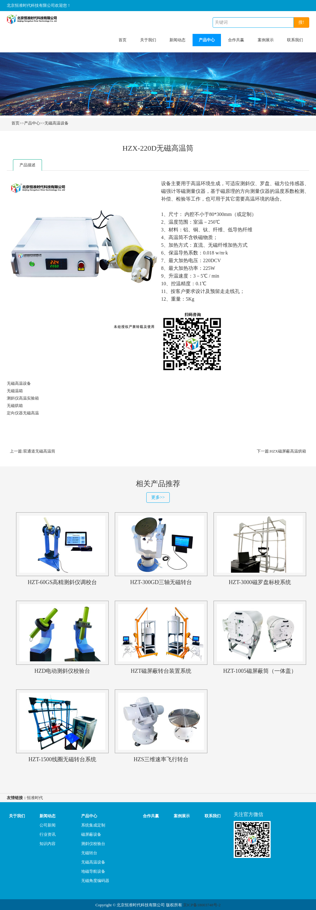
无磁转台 (89, 852)
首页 (122, 40)
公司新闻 (48, 824)
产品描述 (27, 165)
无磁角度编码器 (95, 879)
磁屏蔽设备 (91, 833)
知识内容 (48, 842)
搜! (301, 22)
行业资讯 (48, 833)
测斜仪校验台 (93, 842)
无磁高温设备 (56, 123)
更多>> (158, 496)
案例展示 (266, 40)
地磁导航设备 (93, 870)
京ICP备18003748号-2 (202, 904)
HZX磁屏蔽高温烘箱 (288, 451)
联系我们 (295, 40)
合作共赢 (236, 40)
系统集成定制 (93, 824)
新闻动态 (177, 40)
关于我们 (148, 40)
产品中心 (207, 40)
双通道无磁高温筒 (39, 451)
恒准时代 (35, 796)
